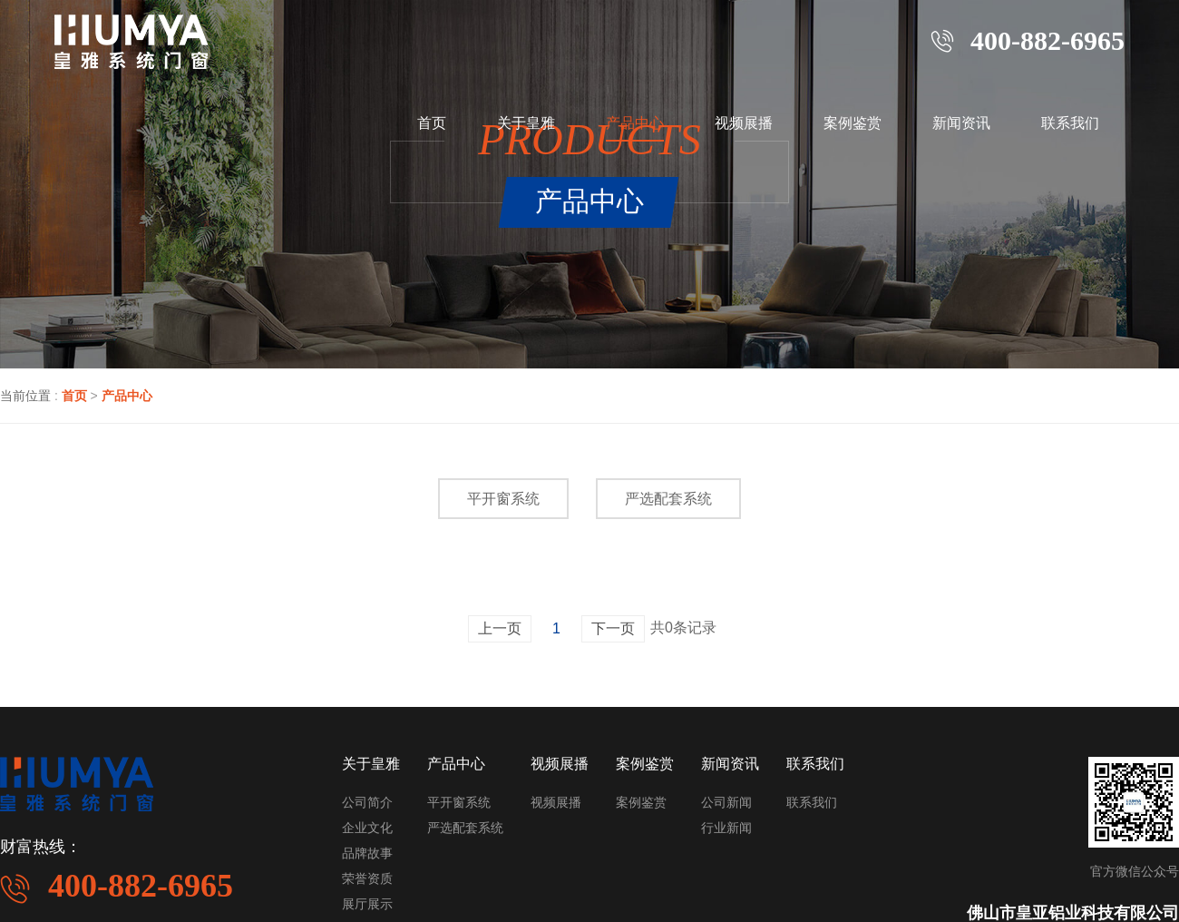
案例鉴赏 (852, 123)
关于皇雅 (526, 123)
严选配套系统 (668, 498)
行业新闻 (726, 827)
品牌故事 (367, 853)
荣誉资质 (367, 878)
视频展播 (744, 123)
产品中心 (635, 123)
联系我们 (1070, 123)
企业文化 (367, 827)
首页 (431, 123)
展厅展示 (367, 904)
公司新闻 (726, 802)
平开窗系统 (503, 498)
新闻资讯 (961, 123)
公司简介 (367, 802)
